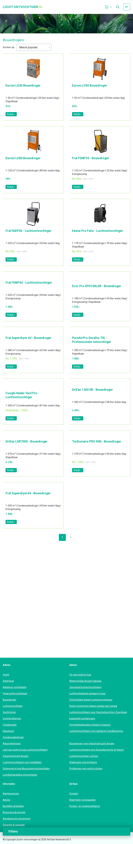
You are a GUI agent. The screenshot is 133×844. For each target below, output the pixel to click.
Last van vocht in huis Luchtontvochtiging (25, 749)
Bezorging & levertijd (14, 812)
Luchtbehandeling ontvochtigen (20, 774)
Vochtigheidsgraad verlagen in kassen (90, 724)
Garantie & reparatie (14, 824)
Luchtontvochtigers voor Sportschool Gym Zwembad (98, 712)
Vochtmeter (9, 712)
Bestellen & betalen (13, 806)
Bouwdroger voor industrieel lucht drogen (91, 743)
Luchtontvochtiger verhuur (83, 756)
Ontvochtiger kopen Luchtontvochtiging (90, 699)
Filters (13, 831)
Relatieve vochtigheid (14, 687)
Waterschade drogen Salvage (85, 681)
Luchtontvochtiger (13, 706)
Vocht (6, 674)
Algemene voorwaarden (82, 799)
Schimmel (8, 681)
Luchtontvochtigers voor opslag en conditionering (96, 731)
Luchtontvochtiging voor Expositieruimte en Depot (96, 749)
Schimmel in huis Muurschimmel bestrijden (26, 768)
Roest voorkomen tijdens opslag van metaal (93, 706)
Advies (6, 799)
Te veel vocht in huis (80, 674)
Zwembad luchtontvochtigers (85, 687)
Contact (73, 793)
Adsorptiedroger (12, 743)
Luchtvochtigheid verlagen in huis (87, 693)
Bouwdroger (9, 699)
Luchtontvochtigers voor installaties (22, 762)
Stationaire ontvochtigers (83, 762)
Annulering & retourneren (16, 818)
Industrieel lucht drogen (15, 756)
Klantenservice (11, 793)
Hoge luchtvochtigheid (15, 693)
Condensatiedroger (13, 737)
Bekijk (11, 114)
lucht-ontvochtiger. (23, 7)
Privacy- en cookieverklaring (84, 806)
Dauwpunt (8, 731)
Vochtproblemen (12, 718)
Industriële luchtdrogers (82, 718)
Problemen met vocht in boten (85, 768)
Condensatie (10, 724)
